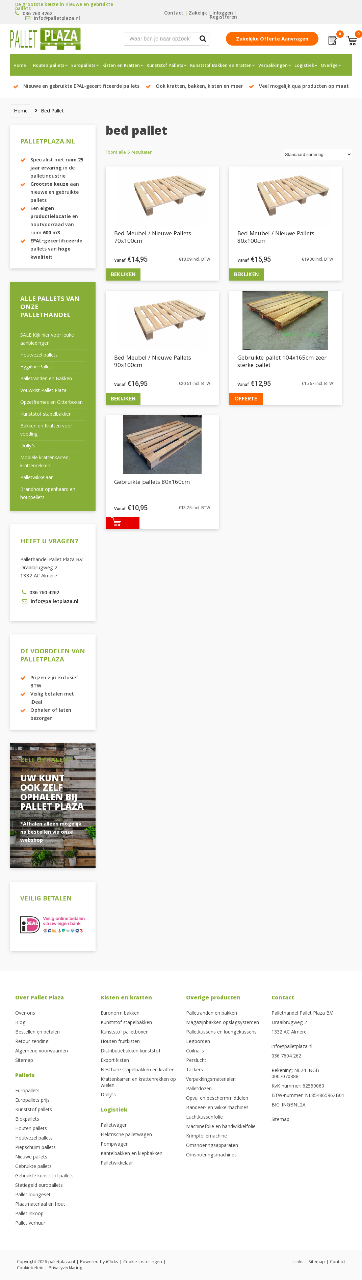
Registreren (223, 18)
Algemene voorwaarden (41, 1051)
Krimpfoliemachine (206, 1136)
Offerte (245, 398)
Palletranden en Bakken (46, 379)
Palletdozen (199, 1089)
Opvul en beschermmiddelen (217, 1099)
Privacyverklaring (65, 1268)
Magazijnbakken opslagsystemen (222, 1023)
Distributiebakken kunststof (130, 1051)
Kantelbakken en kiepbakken (131, 1154)
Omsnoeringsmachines (211, 1155)
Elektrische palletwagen (126, 1135)
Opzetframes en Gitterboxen (51, 403)
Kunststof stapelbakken (46, 415)
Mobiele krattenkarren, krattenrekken (45, 462)
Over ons (25, 1014)
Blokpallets (27, 1120)
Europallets (83, 66)
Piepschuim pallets (35, 1148)
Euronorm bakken (120, 1014)
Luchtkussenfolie (204, 1118)
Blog (20, 1023)
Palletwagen (114, 1126)
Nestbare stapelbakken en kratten (138, 1070)
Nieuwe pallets (31, 1157)
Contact (173, 13)
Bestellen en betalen (37, 1032)
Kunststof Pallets (165, 66)
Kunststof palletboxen (125, 1032)
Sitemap (24, 1061)
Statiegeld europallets (39, 1186)
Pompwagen (115, 1145)
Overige (329, 66)
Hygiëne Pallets (37, 367)
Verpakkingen (273, 66)
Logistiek (304, 66)
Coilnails (195, 1051)
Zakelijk (198, 13)
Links (298, 1262)
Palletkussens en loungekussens (221, 1032)
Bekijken (123, 274)
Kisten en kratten (126, 998)
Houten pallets (48, 66)
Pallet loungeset (33, 1195)
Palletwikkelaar (36, 478)
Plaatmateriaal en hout (40, 1205)
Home (20, 66)
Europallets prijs (32, 1101)
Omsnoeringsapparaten (212, 1146)
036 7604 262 (286, 1056)
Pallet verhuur (30, 1224)
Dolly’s (27, 446)
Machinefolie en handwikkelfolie (221, 1127)
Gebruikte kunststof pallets (44, 1176)
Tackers (194, 1070)
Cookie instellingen (142, 1262)
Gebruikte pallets (33, 1167)
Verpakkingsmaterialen (211, 1080)
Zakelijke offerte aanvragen (272, 39)
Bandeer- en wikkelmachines (217, 1108)
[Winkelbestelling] (318, 154)
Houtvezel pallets (39, 355)
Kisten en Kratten (121, 66)
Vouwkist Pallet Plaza (43, 391)
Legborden (198, 1042)
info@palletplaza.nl (292, 1047)
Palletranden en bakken (211, 1014)
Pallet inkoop (29, 1214)
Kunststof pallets (33, 1110)
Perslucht (196, 1061)
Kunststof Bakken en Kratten (221, 66)
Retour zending (32, 1042)
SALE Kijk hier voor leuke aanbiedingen (47, 340)
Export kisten (115, 1061)
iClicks (112, 1262)
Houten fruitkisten (120, 1042)
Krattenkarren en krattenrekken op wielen (138, 1083)
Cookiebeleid (30, 1268)
